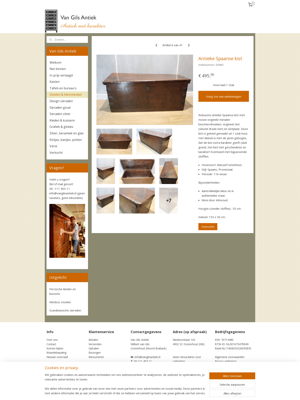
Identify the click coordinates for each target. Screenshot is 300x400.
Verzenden (95, 344)
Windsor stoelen (60, 302)
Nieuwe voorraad (57, 357)
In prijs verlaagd (61, 75)
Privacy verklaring (225, 361)
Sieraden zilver (60, 114)
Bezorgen (95, 352)
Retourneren (96, 357)
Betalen (93, 340)
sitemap (163, 393)
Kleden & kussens (62, 120)
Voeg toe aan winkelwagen (223, 96)
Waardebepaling (56, 352)
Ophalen (94, 348)
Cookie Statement (226, 365)
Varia (53, 146)
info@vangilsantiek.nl (62, 193)
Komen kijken (54, 348)
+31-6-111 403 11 (142, 365)
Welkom (55, 62)
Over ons (52, 340)
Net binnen (58, 69)
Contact (51, 344)
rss (171, 393)
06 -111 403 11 (59, 189)
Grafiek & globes (61, 127)
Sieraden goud (60, 107)
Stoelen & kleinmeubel (66, 94)
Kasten (55, 82)
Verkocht (56, 152)
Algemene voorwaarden (230, 357)
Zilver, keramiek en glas (67, 133)
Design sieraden (61, 101)
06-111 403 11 (143, 361)
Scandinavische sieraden (65, 310)
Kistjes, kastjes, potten (66, 140)
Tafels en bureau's (63, 88)
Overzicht (207, 226)
